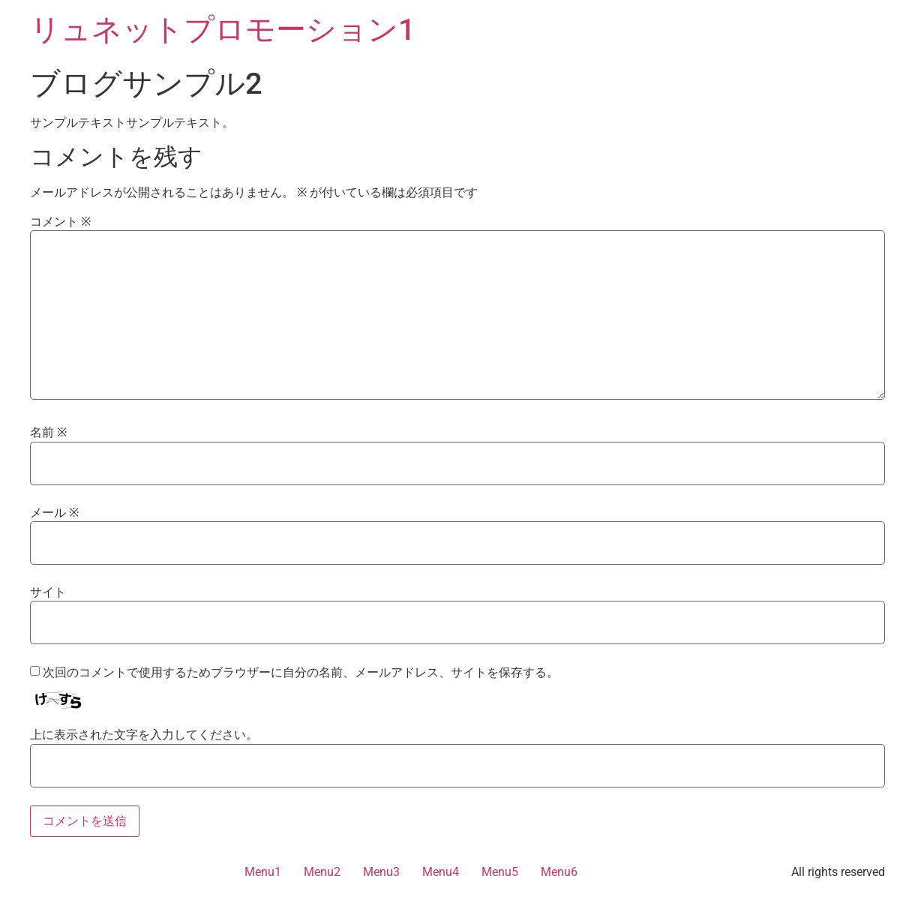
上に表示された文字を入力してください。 (144, 735)
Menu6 (559, 872)
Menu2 (322, 872)
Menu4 (440, 872)
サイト (48, 592)
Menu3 (381, 872)
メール (54, 513)
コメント (60, 222)
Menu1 (262, 872)
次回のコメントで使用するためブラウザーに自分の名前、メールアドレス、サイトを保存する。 (301, 673)
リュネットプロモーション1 (223, 29)
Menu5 (500, 872)
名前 (48, 433)
